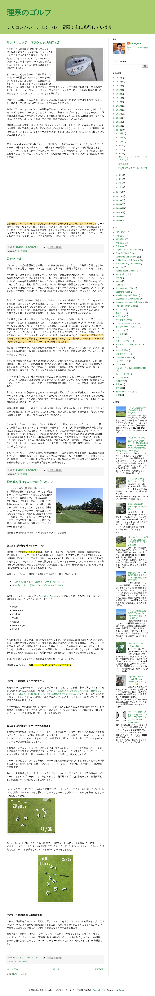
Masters (119, 267)
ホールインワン (123, 374)
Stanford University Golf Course (130, 302)
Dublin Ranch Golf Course (128, 260)
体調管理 (120, 381)
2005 (118, 220)
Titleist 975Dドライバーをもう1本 (137, 644)
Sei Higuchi (135, 43)
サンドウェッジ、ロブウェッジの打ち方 (33, 42)
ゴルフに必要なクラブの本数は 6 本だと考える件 (137, 410)
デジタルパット (123, 354)
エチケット (121, 313)
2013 (118, 130)
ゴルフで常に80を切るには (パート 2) (137, 479)
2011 (118, 196)
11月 (121, 137)
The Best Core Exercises (47, 596)
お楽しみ (120, 316)
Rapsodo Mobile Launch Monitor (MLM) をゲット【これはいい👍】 (137, 680)
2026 (118, 77)
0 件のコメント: (33, 247)
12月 (121, 133)
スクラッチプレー (124, 341)
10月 (121, 141)
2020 (118, 102)
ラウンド (120, 377)
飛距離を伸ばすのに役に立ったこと (30, 482)
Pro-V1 (119, 278)
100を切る (120, 232)
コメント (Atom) (19, 974)
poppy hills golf (122, 274)
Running (119, 285)
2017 (118, 114)
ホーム (56, 969)
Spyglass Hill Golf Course (127, 299)
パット (119, 364)
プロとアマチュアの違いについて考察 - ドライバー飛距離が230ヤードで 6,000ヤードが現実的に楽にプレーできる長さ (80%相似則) (132, 444)
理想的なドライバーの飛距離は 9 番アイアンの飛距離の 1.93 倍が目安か (137, 576)
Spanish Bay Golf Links (126, 295)
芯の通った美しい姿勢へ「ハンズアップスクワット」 (39, 585)
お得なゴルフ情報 (124, 320)
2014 (118, 126)
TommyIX (97, 990)
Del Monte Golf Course (126, 257)
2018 (118, 110)
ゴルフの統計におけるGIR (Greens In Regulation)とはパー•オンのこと (137, 614)
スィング (18, 251)
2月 (120, 183)
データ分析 (121, 350)
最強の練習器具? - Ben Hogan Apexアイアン (137, 506)
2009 (118, 204)
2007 (118, 212)
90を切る (120, 243)
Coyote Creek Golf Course (128, 249)
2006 (118, 216)
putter (118, 281)
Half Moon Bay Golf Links (127, 263)
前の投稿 (99, 969)
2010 (118, 200)
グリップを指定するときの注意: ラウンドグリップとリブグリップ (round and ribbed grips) (137, 717)
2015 (118, 122)
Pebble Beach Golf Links (127, 271)
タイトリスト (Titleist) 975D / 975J (132, 344)
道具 (118, 384)
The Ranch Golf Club (125, 306)
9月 (120, 145)
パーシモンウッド (124, 357)
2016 (118, 118)
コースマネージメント (126, 323)
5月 (120, 175)
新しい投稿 (12, 969)
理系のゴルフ (29, 12)
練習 (25, 251)
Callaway (120, 246)
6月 (120, 153)
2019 (118, 106)
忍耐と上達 (14, 259)
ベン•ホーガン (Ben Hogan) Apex (131, 368)
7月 (120, 149)
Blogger (122, 990)
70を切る (120, 235)
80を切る (120, 239)
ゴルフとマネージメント (127, 327)
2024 (118, 85)
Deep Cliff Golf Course (126, 253)
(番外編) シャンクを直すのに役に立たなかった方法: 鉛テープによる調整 (138, 541)
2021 (118, 98)
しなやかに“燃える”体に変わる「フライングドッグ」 (38, 581)
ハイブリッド (122, 361)
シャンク (120, 330)
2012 (118, 192)
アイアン (120, 309)
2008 (118, 208)
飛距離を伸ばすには (125, 391)
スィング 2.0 (121, 337)
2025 (118, 81)
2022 (118, 94)
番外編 (119, 388)
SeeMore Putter (123, 292)
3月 (120, 179)
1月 (120, 187)
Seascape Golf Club (125, 288)
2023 (118, 90)
